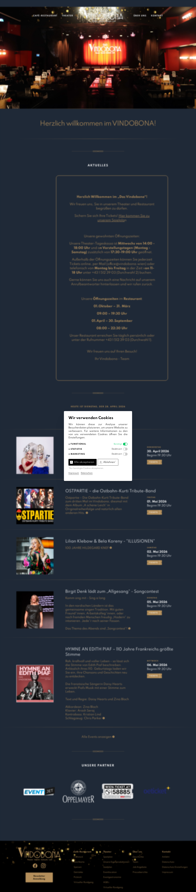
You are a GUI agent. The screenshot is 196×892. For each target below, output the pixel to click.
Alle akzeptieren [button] (82, 462)
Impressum (73, 473)
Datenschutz (87, 473)
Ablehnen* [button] (107, 462)
